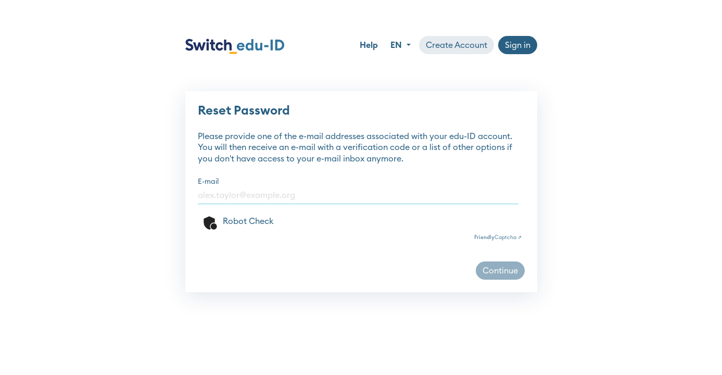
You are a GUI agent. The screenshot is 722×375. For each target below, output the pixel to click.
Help (369, 45)
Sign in (517, 45)
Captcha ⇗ (498, 237)
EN (397, 45)
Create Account (456, 45)
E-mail (208, 181)
